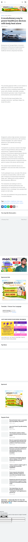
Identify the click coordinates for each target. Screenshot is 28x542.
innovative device (5, 203)
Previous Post (5, 219)
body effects (8, 15)
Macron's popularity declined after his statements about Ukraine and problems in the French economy (17, 441)
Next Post (23, 219)
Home (2, 15)
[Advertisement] (14, 69)
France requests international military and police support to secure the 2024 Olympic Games (17, 474)
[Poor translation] (5, 516)
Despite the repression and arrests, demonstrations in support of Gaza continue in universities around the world (17, 481)
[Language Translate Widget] (9, 310)
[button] (2, 2)
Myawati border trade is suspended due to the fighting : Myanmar (18, 420)
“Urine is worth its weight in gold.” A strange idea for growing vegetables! (18, 466)
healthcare (13, 201)
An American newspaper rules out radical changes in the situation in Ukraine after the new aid (17, 459)
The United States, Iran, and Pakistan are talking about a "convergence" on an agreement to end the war (17, 490)
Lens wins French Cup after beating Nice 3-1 (18, 427)
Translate (12, 312)
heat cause (19, 201)
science (21, 203)
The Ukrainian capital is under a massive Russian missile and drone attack (18, 434)
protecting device (14, 203)
